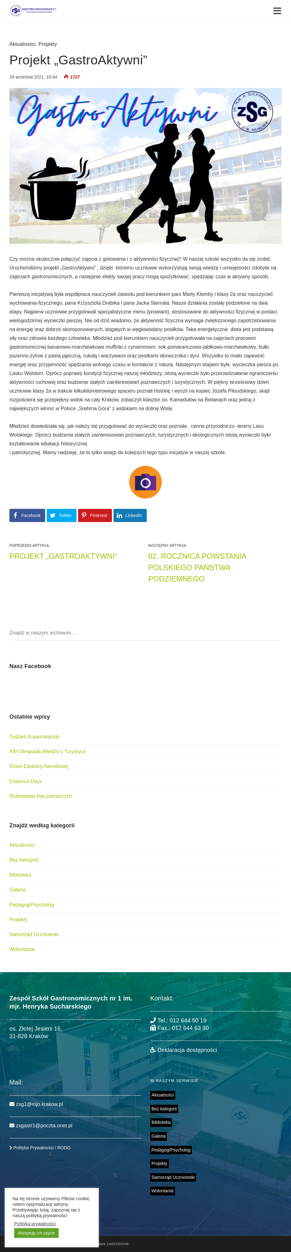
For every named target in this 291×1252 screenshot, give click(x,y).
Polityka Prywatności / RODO (40, 1147)
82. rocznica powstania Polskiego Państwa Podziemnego (197, 567)
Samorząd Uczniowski (34, 934)
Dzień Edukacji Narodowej (38, 766)
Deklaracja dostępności (183, 1050)
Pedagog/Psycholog (31, 904)
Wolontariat (22, 949)
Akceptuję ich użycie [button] (36, 1233)
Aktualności (22, 44)
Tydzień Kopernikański (34, 736)
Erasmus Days (25, 781)
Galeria (17, 889)
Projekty (48, 44)
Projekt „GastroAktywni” (63, 556)
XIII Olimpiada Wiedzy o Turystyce (47, 751)
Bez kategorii (24, 860)
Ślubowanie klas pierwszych (40, 796)
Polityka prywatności (35, 1223)
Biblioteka (20, 875)
